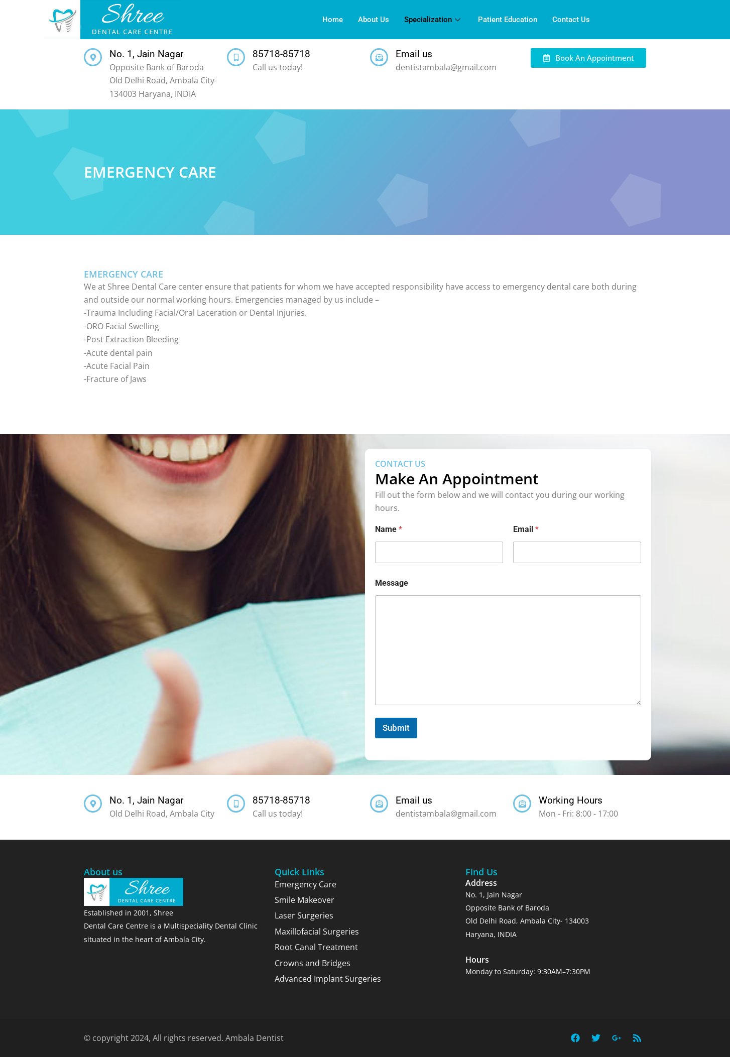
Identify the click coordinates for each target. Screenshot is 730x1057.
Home (332, 19)
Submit (396, 728)
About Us (373, 19)
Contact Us (571, 19)
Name (388, 529)
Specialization (433, 19)
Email (526, 529)
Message (391, 583)
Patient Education (507, 19)
